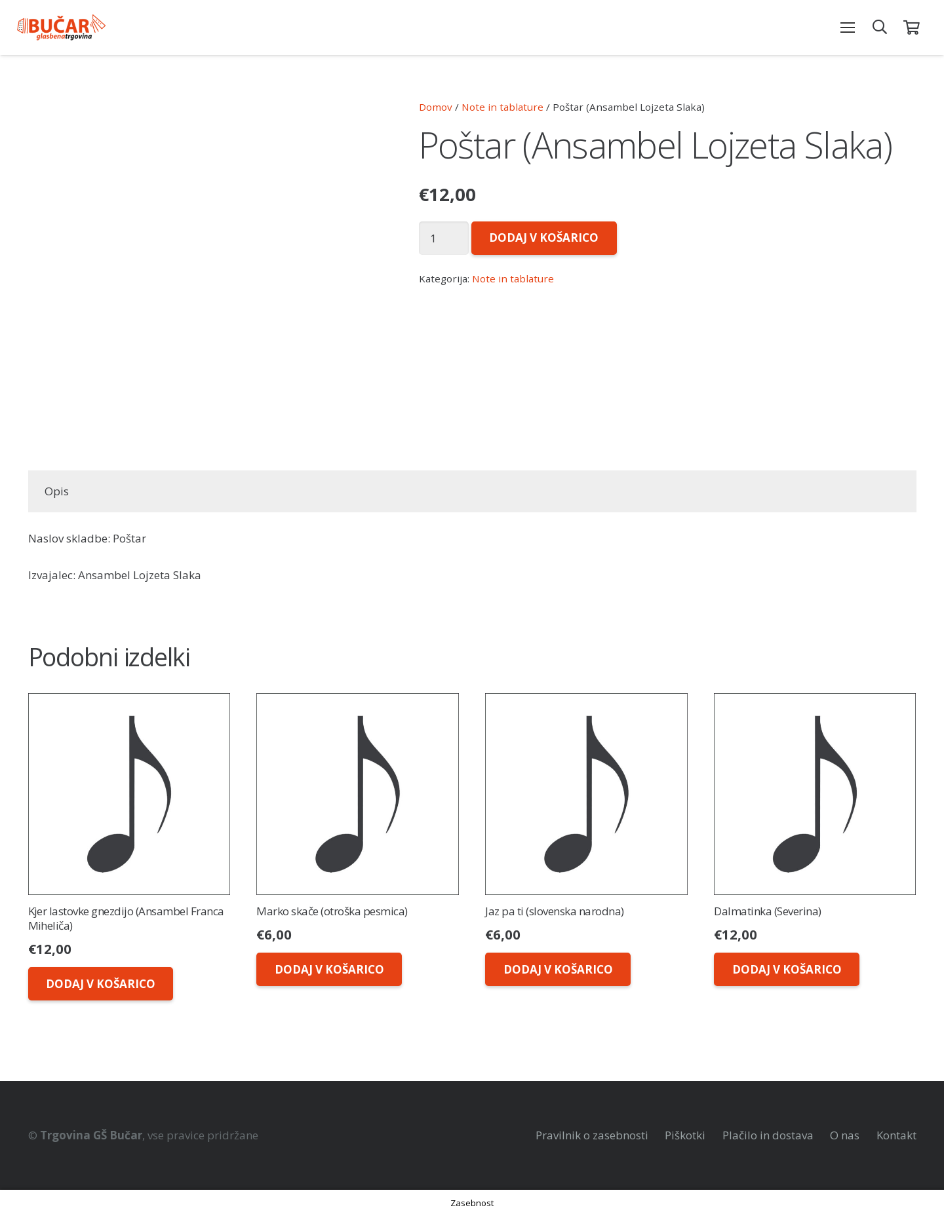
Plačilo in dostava (768, 1135)
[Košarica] (911, 27)
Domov (435, 106)
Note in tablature (502, 106)
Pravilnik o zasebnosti (592, 1135)
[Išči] (879, 27)
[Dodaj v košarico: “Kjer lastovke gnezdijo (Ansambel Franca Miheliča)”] (100, 983)
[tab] (57, 491)
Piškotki (685, 1135)
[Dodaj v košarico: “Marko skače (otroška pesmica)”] (328, 969)
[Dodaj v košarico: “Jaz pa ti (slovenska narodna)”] (557, 969)
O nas (844, 1135)
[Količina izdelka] (444, 238)
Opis (57, 491)
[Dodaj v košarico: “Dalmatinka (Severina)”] (786, 969)
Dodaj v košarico (544, 237)
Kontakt (896, 1135)
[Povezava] (61, 27)
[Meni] (848, 27)
